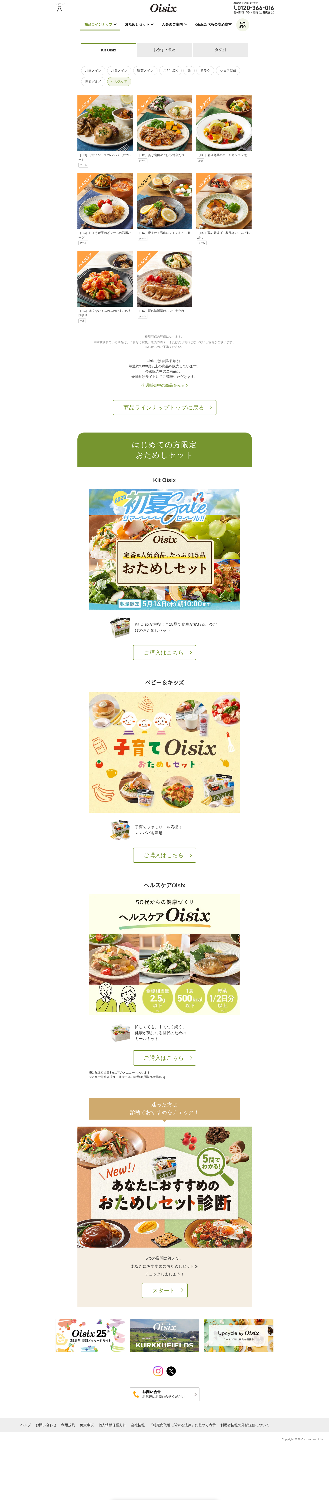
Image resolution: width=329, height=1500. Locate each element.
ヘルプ (25, 1425)
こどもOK (170, 70)
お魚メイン (119, 70)
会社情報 (138, 1425)
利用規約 (68, 1425)
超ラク (205, 70)
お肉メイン (93, 70)
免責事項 (87, 1425)
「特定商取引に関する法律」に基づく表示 (183, 1425)
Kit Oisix (108, 50)
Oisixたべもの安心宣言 (213, 25)
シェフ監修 (228, 70)
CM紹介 (242, 25)
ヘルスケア (119, 81)
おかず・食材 (164, 50)
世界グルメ (93, 81)
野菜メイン (145, 70)
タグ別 (220, 50)
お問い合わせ (46, 1425)
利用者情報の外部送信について (244, 1425)
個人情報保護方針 (112, 1425)
